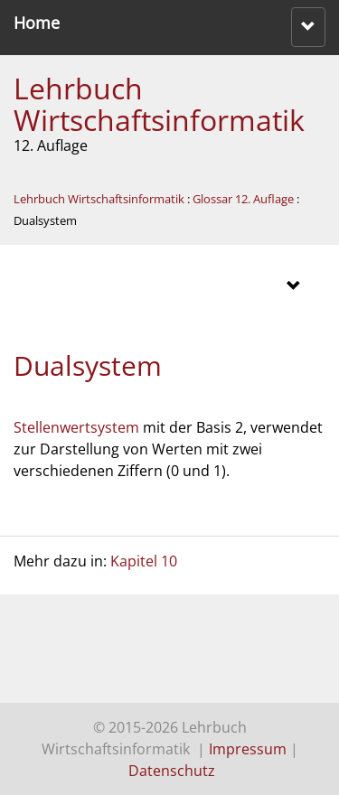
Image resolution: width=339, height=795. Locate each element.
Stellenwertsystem (76, 427)
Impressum (248, 749)
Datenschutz (171, 771)
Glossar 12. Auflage (243, 199)
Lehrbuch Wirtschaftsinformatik (159, 104)
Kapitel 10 (143, 561)
